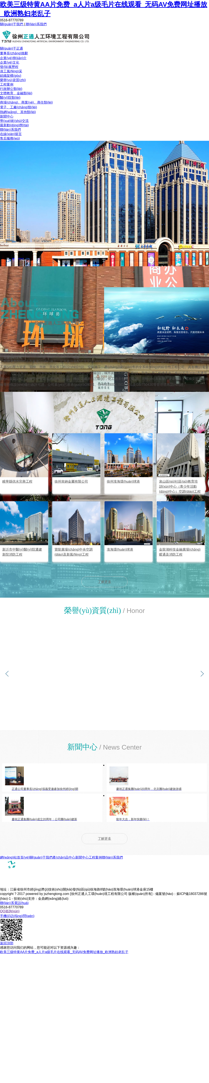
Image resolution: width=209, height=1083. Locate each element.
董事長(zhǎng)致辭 (14, 53)
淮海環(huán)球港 (120, 549)
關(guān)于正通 (11, 48)
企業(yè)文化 (9, 62)
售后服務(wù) (10, 138)
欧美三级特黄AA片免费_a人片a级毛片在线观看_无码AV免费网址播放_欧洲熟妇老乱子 (64, 952)
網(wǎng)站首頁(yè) (14, 857)
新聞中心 (6, 116)
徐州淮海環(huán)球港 (123, 481)
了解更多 (104, 581)
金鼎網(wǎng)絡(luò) (53, 898)
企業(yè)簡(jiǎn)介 (13, 58)
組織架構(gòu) (10, 75)
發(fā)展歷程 (9, 67)
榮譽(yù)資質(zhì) (13, 80)
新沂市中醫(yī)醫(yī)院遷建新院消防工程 (22, 552)
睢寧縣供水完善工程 (17, 481)
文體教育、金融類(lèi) (16, 93)
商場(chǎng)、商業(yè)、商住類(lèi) (26, 102)
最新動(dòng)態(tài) (14, 125)
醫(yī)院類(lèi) (10, 97)
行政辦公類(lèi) (11, 89)
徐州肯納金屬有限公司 (71, 481)
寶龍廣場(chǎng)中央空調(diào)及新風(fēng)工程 (74, 552)
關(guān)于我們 (12, 24)
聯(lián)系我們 (36, 24)
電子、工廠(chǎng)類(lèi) (18, 107)
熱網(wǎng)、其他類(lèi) (18, 112)
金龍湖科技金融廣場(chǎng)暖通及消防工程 (179, 552)
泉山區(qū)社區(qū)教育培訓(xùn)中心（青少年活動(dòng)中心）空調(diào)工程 (180, 486)
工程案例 (6, 84)
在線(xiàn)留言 (11, 134)
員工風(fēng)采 (11, 71)
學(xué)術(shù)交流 (14, 121)
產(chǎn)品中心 (63, 857)
